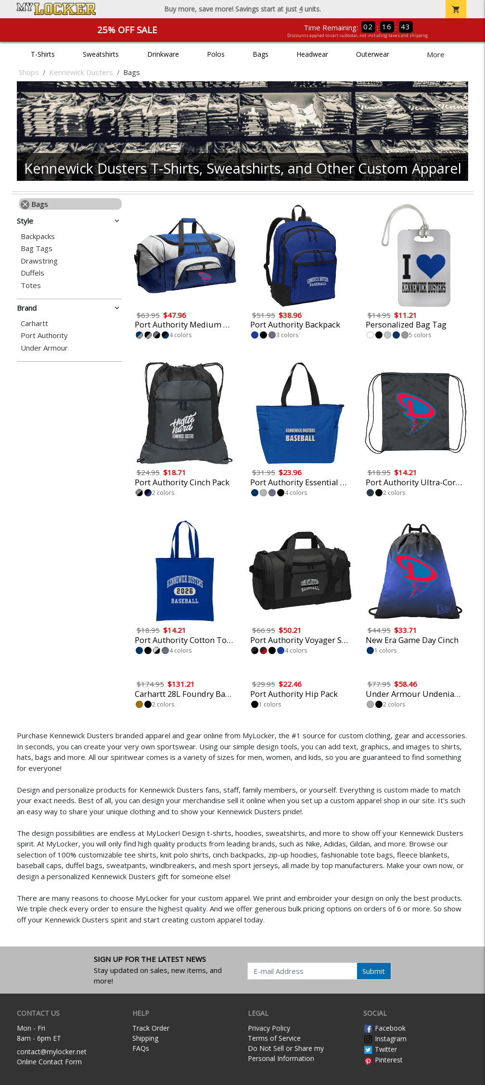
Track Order (150, 1028)
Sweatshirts (101, 54)
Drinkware (163, 54)
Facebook (384, 1028)
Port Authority (44, 335)
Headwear (312, 54)
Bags (260, 54)
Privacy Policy (269, 1028)
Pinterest (383, 1059)
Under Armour (44, 348)
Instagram (385, 1038)
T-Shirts (43, 54)
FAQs (140, 1048)
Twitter (380, 1049)
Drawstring (39, 261)
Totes (31, 285)
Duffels (32, 273)
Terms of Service (274, 1038)
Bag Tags (36, 248)
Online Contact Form (49, 1061)
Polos (216, 54)
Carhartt (34, 323)
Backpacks (38, 236)
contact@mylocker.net (52, 1051)
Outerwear (372, 54)
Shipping (145, 1038)
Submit (373, 971)
